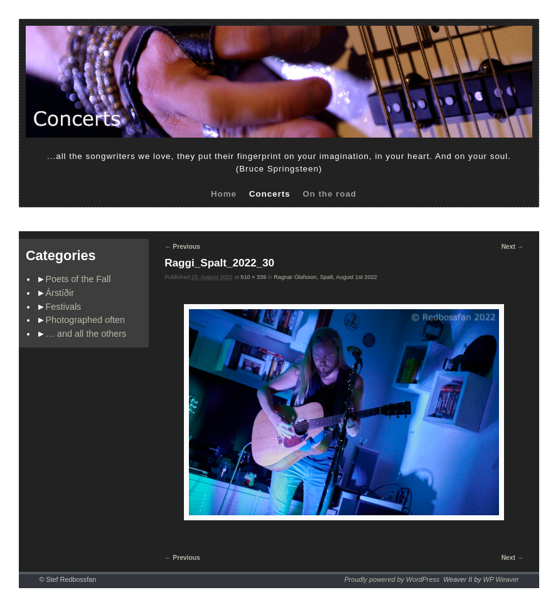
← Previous (182, 246)
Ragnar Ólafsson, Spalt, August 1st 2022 (325, 277)
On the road (330, 194)
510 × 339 (253, 277)
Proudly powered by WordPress (391, 579)
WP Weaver (501, 579)
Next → (512, 246)
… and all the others (86, 334)
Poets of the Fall (78, 279)
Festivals (64, 307)
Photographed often (85, 320)
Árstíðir (60, 293)
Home (224, 194)
